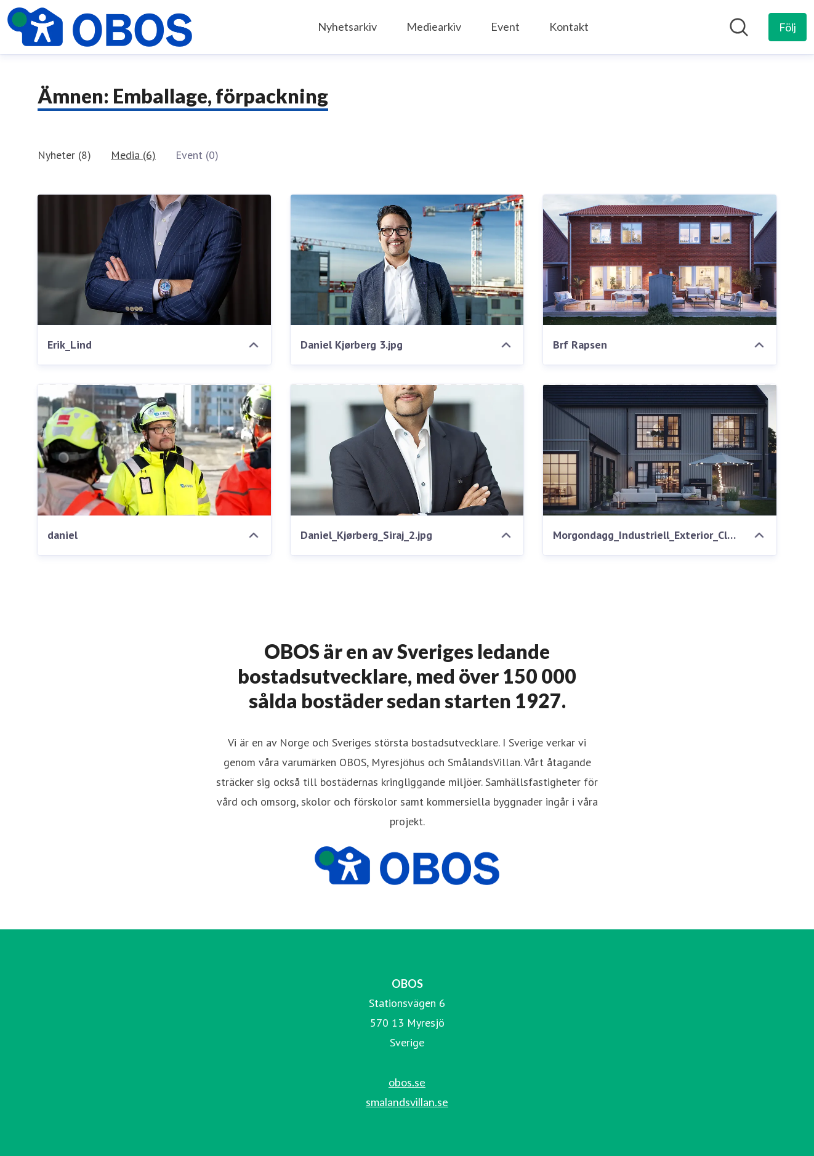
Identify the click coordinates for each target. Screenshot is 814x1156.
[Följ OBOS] (787, 27)
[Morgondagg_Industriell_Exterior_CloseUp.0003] (659, 449)
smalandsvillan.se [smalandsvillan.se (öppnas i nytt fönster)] (407, 1102)
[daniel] (154, 449)
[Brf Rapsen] (659, 260)
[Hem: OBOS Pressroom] (99, 27)
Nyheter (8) (64, 155)
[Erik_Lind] (154, 260)
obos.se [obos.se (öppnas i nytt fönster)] (407, 1082)
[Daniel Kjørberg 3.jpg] (407, 260)
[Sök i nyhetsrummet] (739, 27)
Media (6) (133, 155)
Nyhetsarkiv (347, 26)
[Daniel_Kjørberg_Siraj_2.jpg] (407, 449)
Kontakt (569, 26)
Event (505, 26)
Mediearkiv (433, 26)
